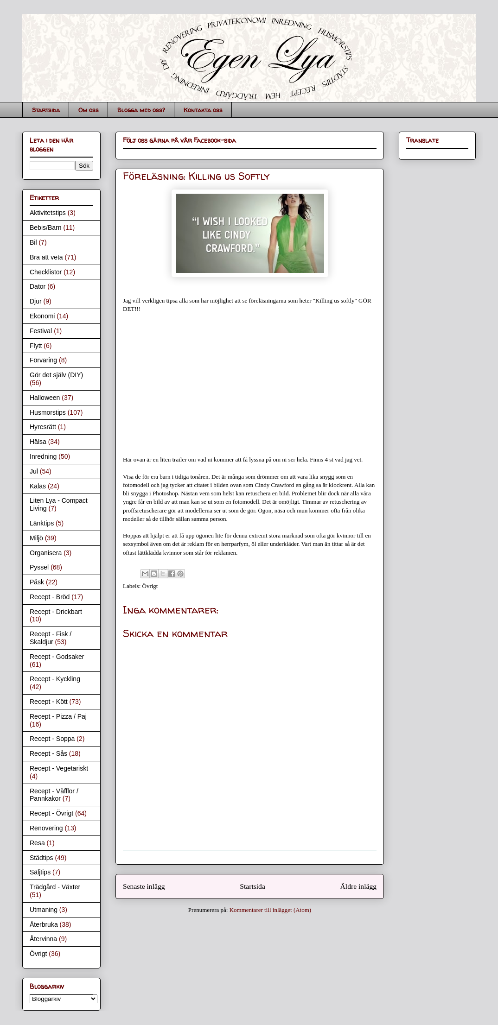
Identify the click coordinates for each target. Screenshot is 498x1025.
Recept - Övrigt (51, 813)
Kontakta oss (203, 110)
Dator (37, 286)
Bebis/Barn (45, 227)
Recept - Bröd (50, 597)
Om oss (88, 110)
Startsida (46, 110)
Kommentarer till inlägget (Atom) (271, 909)
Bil (33, 242)
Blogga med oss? (141, 110)
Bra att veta (46, 257)
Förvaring (43, 360)
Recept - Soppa (52, 738)
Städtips (41, 857)
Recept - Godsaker (57, 656)
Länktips (42, 523)
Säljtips (40, 872)
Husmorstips (48, 412)
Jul (34, 471)
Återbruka (44, 924)
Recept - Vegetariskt (59, 768)
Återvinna (43, 939)
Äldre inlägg (358, 886)
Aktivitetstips (48, 212)
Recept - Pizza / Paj (58, 716)
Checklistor (46, 272)
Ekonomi (42, 316)
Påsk (37, 582)
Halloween (45, 397)
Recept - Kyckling (55, 679)
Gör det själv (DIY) (56, 375)
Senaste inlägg (144, 886)
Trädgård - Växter (55, 887)
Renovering (46, 828)
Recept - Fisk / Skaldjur (50, 637)
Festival (41, 331)
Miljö (36, 538)
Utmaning (43, 909)
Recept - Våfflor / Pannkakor (54, 795)
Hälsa (38, 441)
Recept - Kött (49, 701)
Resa (37, 843)
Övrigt (150, 585)
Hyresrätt (43, 426)
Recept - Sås (48, 753)
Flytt (36, 345)
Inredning (43, 456)
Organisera (46, 553)
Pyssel (39, 567)
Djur (36, 301)
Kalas (38, 486)
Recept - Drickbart (56, 611)
